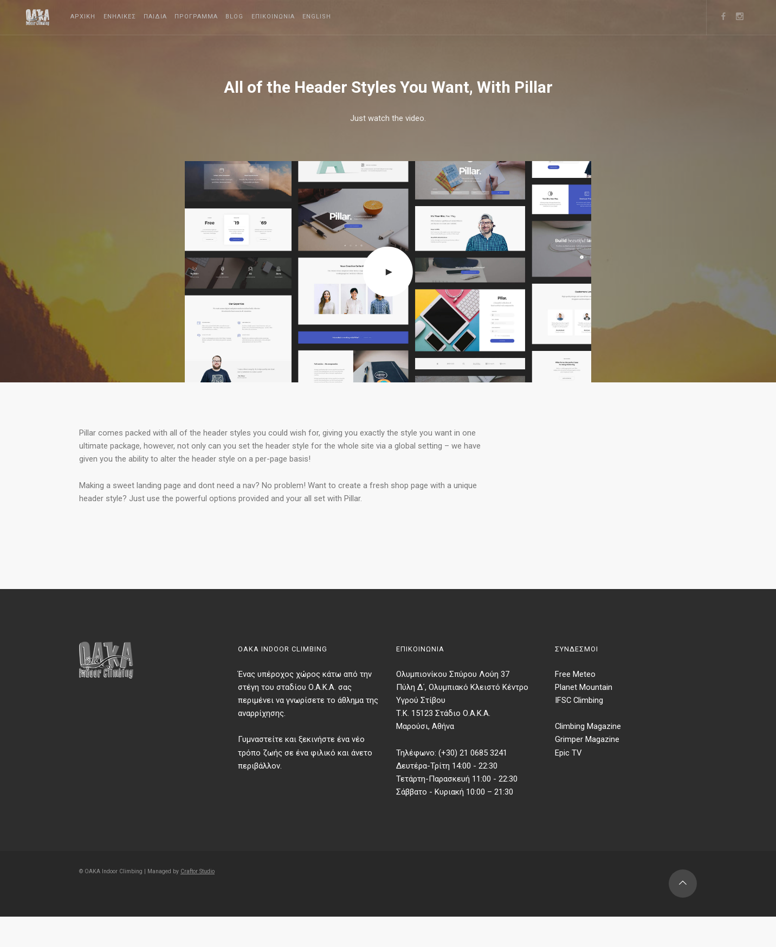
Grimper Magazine (589, 770)
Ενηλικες (131, 16)
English (367, 16)
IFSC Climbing (582, 728)
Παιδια (174, 16)
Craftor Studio (211, 912)
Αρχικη (86, 16)
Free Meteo (577, 700)
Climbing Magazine (591, 756)
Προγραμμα (223, 16)
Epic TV (569, 784)
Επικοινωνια (315, 16)
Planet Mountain (585, 714)
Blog (269, 16)
